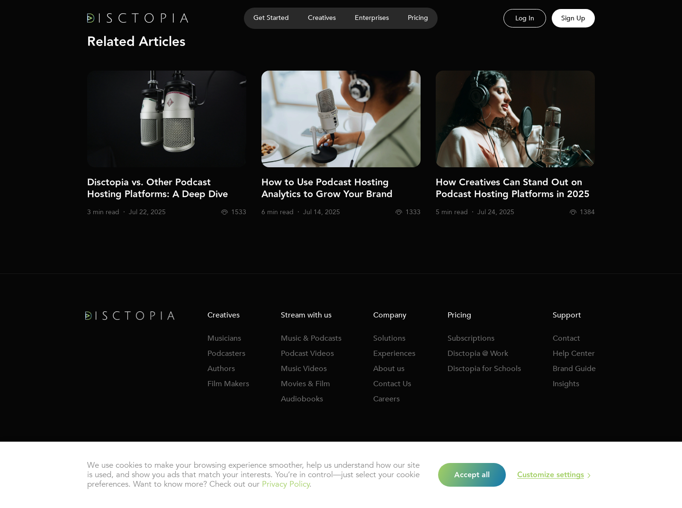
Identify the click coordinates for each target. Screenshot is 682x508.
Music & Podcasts (311, 338)
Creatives (322, 17)
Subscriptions (471, 338)
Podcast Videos (307, 353)
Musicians (224, 338)
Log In (524, 18)
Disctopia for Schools (484, 368)
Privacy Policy (285, 484)
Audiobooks (302, 399)
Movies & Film (305, 384)
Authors (221, 368)
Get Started (271, 17)
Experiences (394, 353)
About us (388, 368)
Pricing (418, 17)
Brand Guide (574, 368)
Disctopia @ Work (478, 353)
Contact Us (392, 384)
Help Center (574, 353)
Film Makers (228, 384)
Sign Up (573, 18)
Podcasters (226, 353)
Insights (566, 384)
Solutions (389, 338)
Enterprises (372, 17)
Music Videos (304, 368)
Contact (566, 338)
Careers (386, 399)
